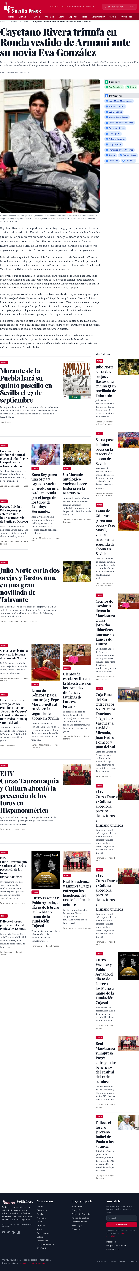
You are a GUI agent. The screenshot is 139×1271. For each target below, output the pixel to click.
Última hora (24, 17)
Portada (10, 17)
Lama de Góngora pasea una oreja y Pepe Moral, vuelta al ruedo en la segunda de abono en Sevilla (45, 704)
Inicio (2, 21)
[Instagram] (13, 1232)
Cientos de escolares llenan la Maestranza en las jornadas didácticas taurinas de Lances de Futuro (77, 690)
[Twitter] (8, 1232)
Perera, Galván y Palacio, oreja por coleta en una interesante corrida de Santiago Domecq (14, 513)
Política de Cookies (80, 1218)
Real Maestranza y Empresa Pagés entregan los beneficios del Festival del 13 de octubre (77, 893)
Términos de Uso (79, 1222)
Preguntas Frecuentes (116, 1245)
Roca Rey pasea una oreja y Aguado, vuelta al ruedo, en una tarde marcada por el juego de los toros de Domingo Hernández (44, 493)
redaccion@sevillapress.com (32, 1263)
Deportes (73, 17)
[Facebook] (3, 1232)
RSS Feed (41, 1248)
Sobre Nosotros (79, 1206)
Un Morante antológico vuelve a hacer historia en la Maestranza (74, 483)
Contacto (76, 1229)
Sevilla (37, 17)
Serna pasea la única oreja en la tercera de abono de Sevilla (14, 654)
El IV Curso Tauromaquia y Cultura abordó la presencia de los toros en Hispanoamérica (14, 867)
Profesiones (126, 17)
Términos (122, 1261)
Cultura (112, 17)
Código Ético (77, 1210)
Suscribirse (121, 1225)
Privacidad (101, 1261)
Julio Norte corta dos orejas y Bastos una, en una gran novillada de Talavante (106, 381)
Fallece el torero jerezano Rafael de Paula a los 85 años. (13, 925)
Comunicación (98, 17)
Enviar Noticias (112, 1249)
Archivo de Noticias (45, 1244)
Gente (61, 17)
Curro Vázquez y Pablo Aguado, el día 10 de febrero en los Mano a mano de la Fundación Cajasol (45, 911)
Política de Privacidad (81, 1214)
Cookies (112, 1261)
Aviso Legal (77, 1225)
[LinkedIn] (18, 1232)
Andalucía (49, 17)
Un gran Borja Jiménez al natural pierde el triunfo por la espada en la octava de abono (14, 458)
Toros (84, 17)
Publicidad (111, 1242)
